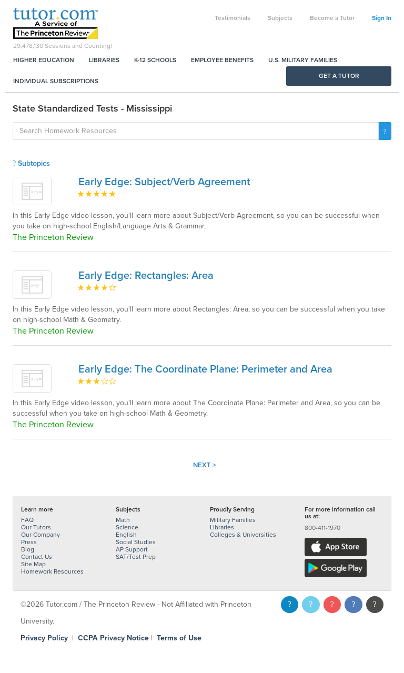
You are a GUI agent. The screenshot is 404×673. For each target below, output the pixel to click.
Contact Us (36, 556)
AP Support (132, 549)
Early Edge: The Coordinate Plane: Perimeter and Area (205, 369)
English (126, 534)
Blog (27, 549)
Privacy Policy (44, 638)
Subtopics (31, 163)
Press (29, 542)
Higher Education (43, 60)
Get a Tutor (339, 75)
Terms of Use (179, 638)
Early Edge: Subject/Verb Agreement (164, 182)
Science (127, 527)
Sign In (381, 18)
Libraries (104, 60)
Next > (204, 465)
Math (123, 520)
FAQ (27, 520)
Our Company (40, 534)
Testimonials (232, 18)
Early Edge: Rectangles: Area (146, 275)
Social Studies (136, 542)
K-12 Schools (155, 60)
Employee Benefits (222, 60)
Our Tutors (36, 527)
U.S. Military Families (302, 60)
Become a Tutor (332, 18)
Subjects (280, 18)
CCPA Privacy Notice (113, 638)
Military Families (233, 520)
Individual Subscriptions (55, 81)
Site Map (33, 564)
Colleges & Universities (243, 534)
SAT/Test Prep (136, 556)
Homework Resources (52, 571)
